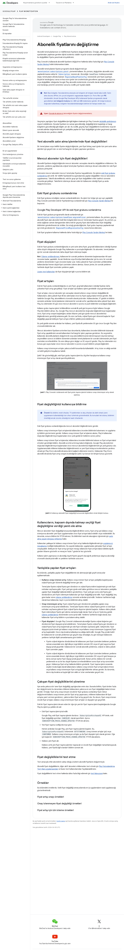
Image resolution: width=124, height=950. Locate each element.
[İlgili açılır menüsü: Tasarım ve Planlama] (74, 2)
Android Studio (114, 3)
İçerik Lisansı (61, 821)
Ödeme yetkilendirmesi (50, 257)
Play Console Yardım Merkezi (99, 201)
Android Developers (43, 36)
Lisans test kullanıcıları (46, 272)
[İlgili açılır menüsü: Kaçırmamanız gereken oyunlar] (50, 2)
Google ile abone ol (56, 113)
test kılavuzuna (97, 773)
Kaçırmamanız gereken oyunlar (35, 3)
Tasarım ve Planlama (63, 3)
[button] (14, 144)
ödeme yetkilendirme (64, 597)
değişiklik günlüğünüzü (107, 121)
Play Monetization (28, 11)
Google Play (9, 11)
